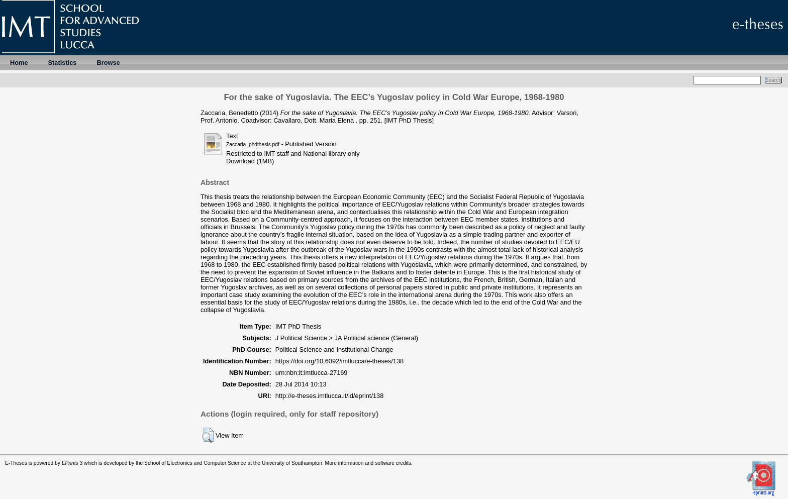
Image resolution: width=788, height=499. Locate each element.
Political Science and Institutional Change (334, 349)
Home (19, 62)
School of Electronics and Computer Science (195, 463)
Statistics (62, 62)
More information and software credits (368, 463)
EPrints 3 (72, 463)
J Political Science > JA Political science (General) (346, 338)
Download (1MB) (250, 161)
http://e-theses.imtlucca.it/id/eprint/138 (329, 396)
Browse (108, 62)
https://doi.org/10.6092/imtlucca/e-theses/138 (339, 361)
